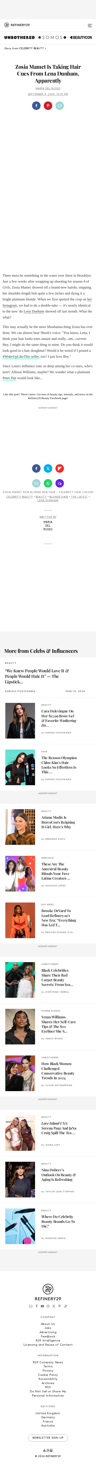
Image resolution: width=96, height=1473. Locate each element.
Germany (48, 1417)
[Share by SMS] (59, 483)
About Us (48, 1324)
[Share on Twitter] (48, 468)
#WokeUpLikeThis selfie (21, 357)
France (48, 1421)
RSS (48, 1387)
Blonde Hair (58, 497)
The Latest (79, 497)
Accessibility (48, 1379)
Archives (48, 1383)
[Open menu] (90, 23)
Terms (48, 1366)
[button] (48, 105)
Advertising (48, 1332)
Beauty (41, 497)
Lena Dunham (34, 311)
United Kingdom (48, 1413)
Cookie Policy (48, 1375)
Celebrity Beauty (19, 497)
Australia (48, 1425)
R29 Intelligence (48, 1340)
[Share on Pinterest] (48, 105)
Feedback (48, 1336)
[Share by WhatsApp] (48, 483)
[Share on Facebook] (36, 105)
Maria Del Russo (48, 88)
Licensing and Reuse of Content (48, 1345)
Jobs (48, 1328)
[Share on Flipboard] (59, 468)
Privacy (48, 1370)
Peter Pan (9, 378)
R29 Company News (48, 1362)
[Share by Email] (59, 105)
